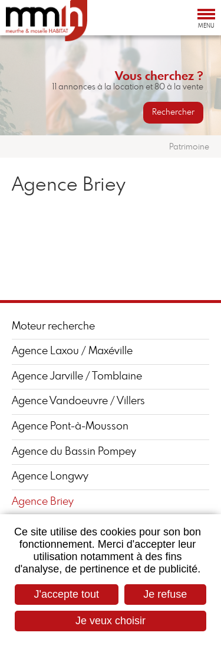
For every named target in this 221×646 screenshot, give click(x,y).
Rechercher (173, 112)
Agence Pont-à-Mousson (70, 426)
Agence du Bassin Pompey (74, 452)
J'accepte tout (67, 594)
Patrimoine (189, 147)
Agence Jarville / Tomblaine (77, 376)
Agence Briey (43, 502)
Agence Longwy (50, 476)
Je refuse (165, 594)
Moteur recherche (53, 326)
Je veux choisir (110, 621)
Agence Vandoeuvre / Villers (78, 401)
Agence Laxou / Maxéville (72, 351)
